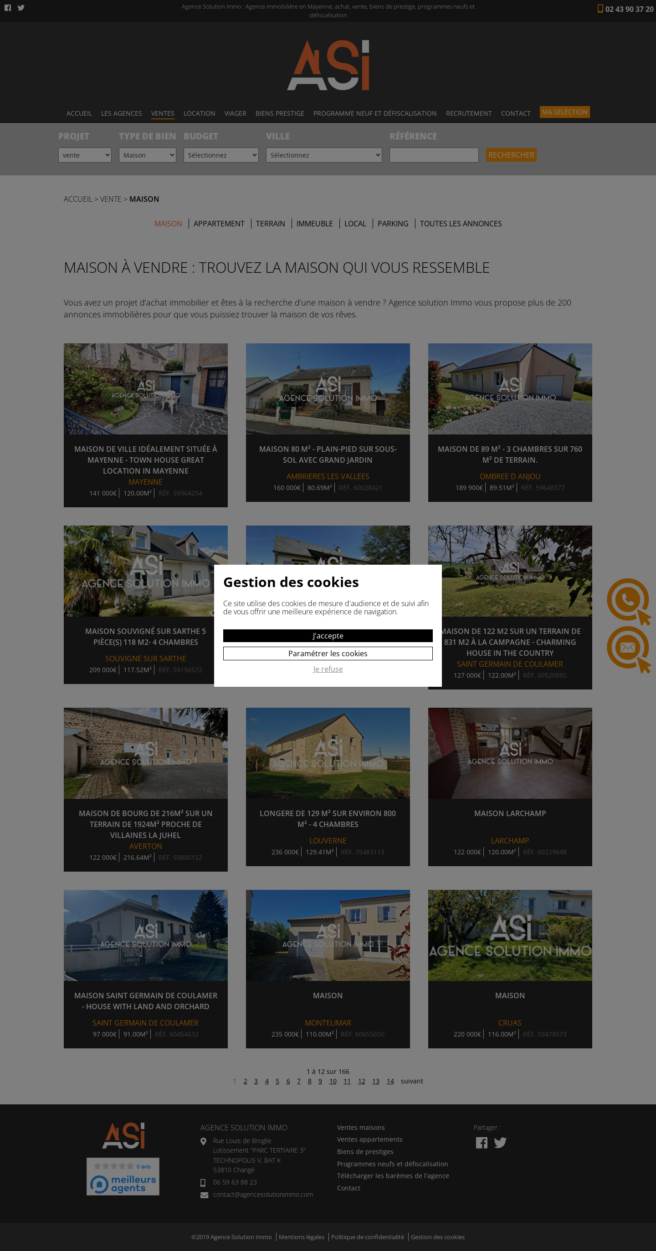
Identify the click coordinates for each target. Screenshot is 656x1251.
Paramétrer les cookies (328, 653)
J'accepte (328, 636)
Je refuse (328, 669)
